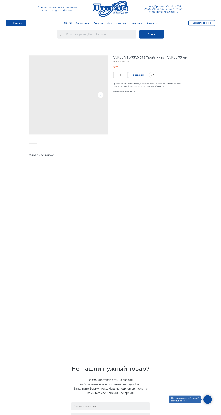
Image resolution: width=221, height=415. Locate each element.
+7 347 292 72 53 (153, 9)
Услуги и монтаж (117, 23)
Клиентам (136, 23)
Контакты (151, 23)
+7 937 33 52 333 (174, 9)
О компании (82, 23)
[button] (201, 23)
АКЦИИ (68, 23)
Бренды (98, 23)
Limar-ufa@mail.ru (167, 11)
